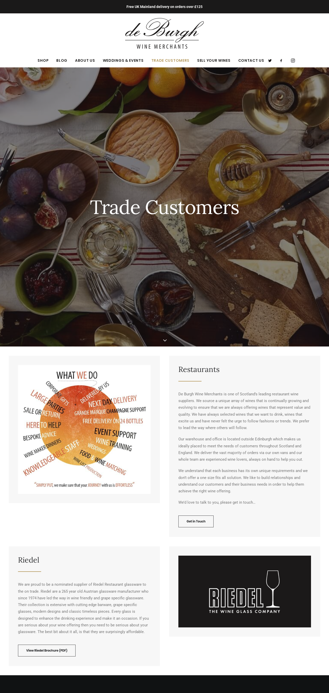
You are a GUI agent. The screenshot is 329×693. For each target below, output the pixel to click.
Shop (43, 60)
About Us (85, 60)
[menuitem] (43, 60)
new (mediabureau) (189, 680)
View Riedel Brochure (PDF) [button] (46, 454)
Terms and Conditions (108, 614)
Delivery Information (106, 621)
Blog (61, 60)
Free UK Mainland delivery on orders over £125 (164, 7)
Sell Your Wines (214, 60)
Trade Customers (170, 60)
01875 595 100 (25, 639)
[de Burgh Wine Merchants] (164, 33)
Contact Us (251, 60)
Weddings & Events (123, 60)
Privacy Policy (101, 607)
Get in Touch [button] (196, 325)
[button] (272, 60)
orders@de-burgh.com (32, 645)
